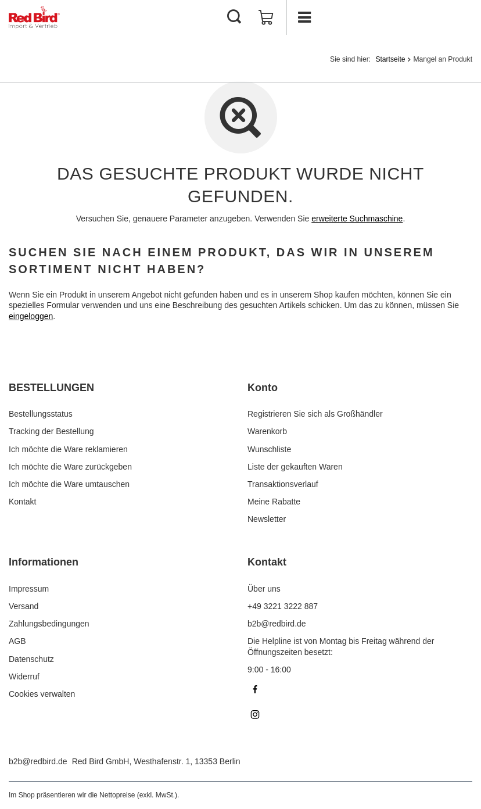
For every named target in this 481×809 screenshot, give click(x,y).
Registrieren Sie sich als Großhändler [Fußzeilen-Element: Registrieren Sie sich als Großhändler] (315, 413)
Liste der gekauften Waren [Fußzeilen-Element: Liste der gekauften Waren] (295, 466)
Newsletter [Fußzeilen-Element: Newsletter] (266, 519)
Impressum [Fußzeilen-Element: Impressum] (29, 588)
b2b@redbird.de (38, 761)
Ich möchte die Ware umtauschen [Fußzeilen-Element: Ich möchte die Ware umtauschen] (69, 484)
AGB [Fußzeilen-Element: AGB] (17, 641)
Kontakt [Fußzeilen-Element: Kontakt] (22, 501)
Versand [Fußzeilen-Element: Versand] (23, 606)
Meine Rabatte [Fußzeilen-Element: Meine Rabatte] (273, 501)
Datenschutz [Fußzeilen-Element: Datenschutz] (31, 659)
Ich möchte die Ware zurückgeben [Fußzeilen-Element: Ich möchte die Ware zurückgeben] (70, 466)
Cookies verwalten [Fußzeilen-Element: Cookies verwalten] (42, 694)
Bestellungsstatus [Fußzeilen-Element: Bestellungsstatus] (41, 413)
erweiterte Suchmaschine (357, 218)
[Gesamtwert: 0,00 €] (266, 17)
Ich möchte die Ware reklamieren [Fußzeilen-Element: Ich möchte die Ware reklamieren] (68, 449)
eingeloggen (31, 316)
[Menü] (303, 17)
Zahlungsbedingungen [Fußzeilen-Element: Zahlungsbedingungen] (49, 623)
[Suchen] (234, 17)
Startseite (390, 59)
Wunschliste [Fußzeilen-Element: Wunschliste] (269, 449)
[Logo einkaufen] (34, 17)
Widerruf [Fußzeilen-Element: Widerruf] (24, 676)
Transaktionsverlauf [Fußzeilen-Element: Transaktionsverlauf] (282, 484)
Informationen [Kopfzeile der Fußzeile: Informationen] (43, 562)
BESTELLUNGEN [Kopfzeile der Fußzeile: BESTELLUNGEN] (51, 387)
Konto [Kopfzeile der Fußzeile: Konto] (262, 387)
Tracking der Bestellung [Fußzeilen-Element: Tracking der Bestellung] (51, 431)
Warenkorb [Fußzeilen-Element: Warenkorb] (267, 431)
